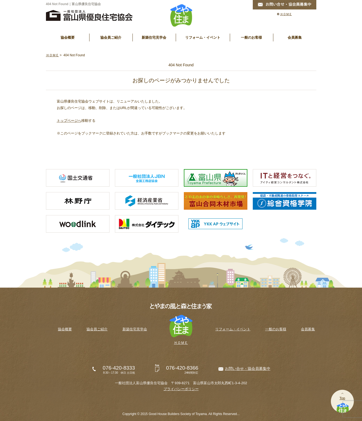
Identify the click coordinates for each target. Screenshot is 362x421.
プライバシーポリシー (181, 389)
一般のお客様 (251, 37)
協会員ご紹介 (110, 37)
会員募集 (295, 37)
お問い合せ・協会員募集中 (247, 368)
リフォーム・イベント (202, 37)
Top (342, 398)
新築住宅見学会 (154, 37)
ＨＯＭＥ (286, 14)
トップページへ (69, 121)
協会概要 (68, 37)
